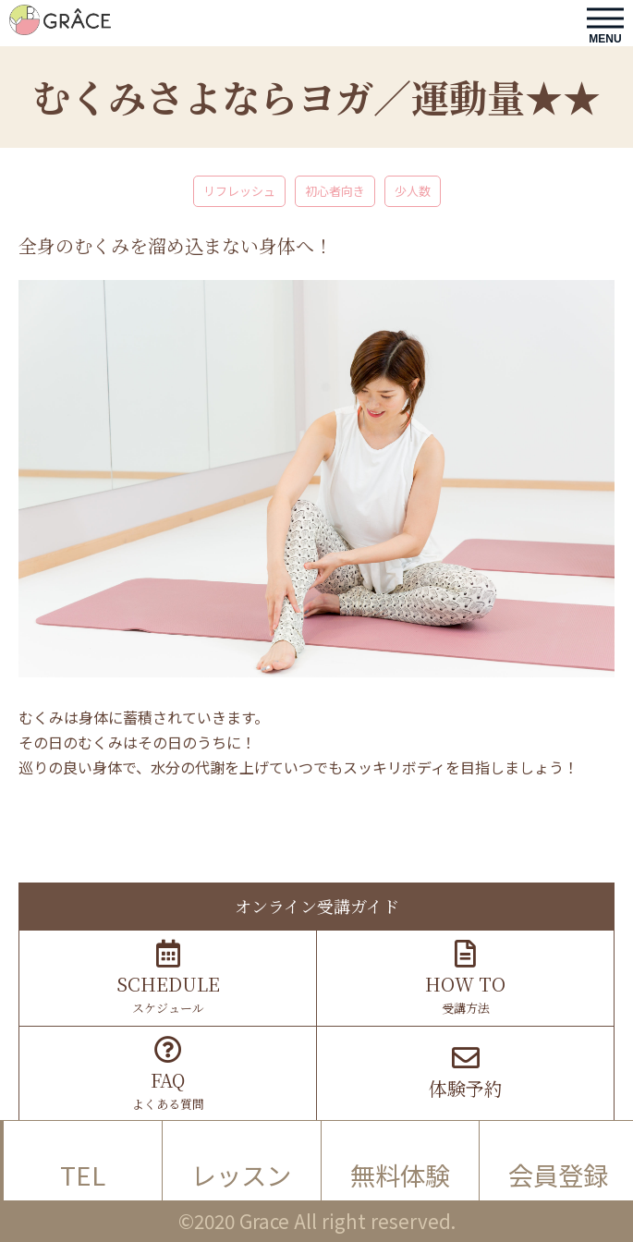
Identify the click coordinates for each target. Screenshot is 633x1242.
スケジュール (168, 978)
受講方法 (465, 978)
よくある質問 (168, 1074)
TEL (82, 1174)
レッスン (241, 1174)
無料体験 (400, 1174)
